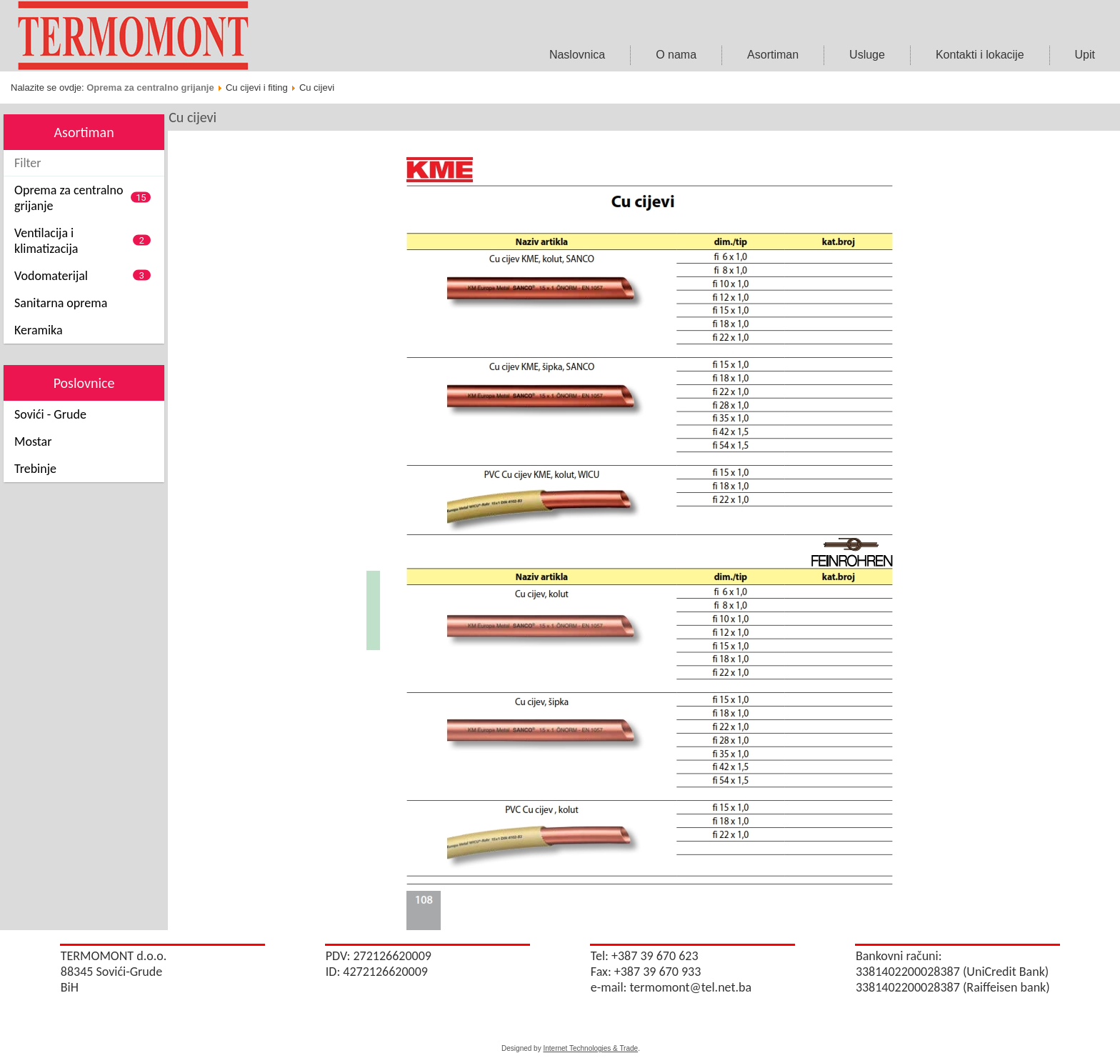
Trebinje (35, 468)
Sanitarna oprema (60, 303)
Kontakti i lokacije (980, 55)
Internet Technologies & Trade (590, 1048)
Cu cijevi (192, 117)
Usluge (867, 55)
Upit (1085, 55)
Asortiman (773, 55)
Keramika (38, 330)
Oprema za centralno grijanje (150, 87)
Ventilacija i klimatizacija (46, 240)
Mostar (32, 441)
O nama (676, 55)
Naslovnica (577, 55)
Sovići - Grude (50, 414)
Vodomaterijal (51, 276)
